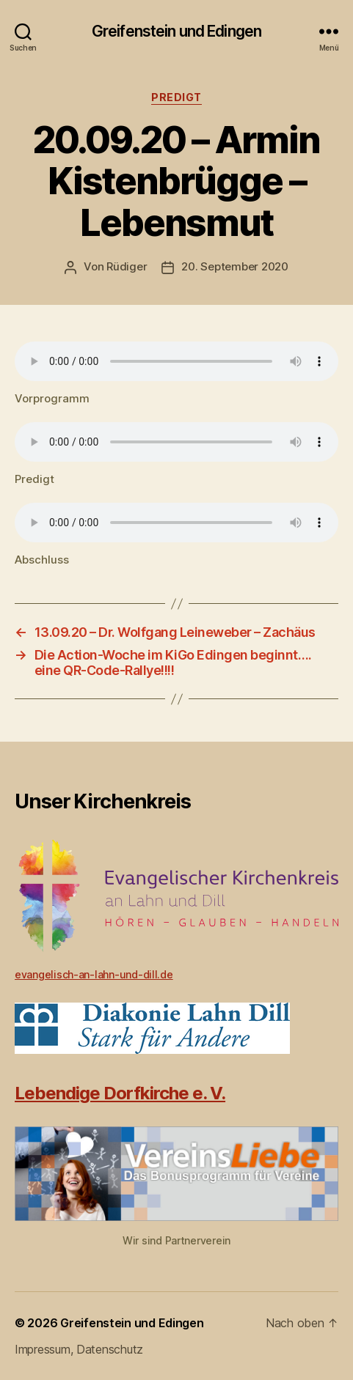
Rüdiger (126, 266)
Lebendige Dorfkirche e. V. (120, 1093)
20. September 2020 (234, 266)
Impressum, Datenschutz (79, 1349)
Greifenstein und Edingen (176, 31)
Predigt (176, 97)
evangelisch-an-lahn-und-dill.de (94, 974)
